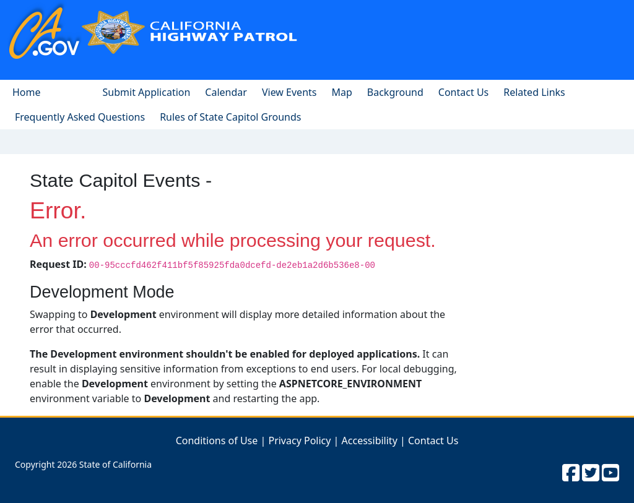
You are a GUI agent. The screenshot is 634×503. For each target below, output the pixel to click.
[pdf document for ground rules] (230, 117)
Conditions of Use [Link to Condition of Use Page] (217, 440)
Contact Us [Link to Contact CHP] (433, 440)
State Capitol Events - (121, 180)
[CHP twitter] (590, 472)
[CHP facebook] (571, 472)
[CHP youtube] (610, 472)
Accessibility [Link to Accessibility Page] (369, 440)
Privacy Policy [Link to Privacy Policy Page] (299, 440)
